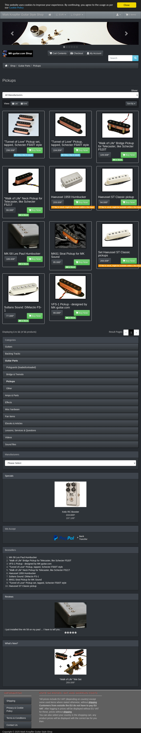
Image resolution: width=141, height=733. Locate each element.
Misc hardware (12, 409)
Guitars (8, 346)
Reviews (9, 596)
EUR (61, 14)
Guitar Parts (24, 65)
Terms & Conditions (16, 718)
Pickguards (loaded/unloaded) (20, 367)
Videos (8, 437)
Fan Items (10, 416)
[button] (12, 33)
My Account (94, 53)
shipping (92, 702)
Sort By (131, 104)
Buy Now (35, 150)
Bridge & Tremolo (14, 374)
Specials (9, 476)
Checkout (76, 53)
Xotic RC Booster (70, 512)
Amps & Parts (12, 395)
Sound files (10, 444)
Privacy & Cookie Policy (15, 709)
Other (8, 388)
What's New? (11, 643)
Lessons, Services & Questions (20, 430)
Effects (8, 402)
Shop (13, 65)
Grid (24, 104)
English (77, 14)
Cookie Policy (16, 7)
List (15, 104)
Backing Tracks (12, 353)
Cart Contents (57, 53)
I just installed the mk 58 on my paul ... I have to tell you (32, 629)
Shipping (11, 701)
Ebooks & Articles (13, 423)
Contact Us (12, 725)
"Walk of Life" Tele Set (70, 679)
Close (127, 5)
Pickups (37, 65)
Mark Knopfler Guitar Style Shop (23, 14)
